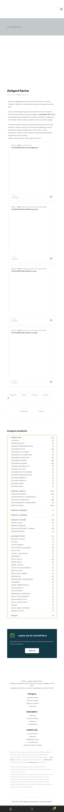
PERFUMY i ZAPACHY (18, 491)
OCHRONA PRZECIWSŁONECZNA (22, 446)
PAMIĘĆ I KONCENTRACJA (20, 585)
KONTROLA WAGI (16, 571)
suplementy (21, 683)
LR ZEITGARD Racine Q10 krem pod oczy (24, 209)
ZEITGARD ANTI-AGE (18, 469)
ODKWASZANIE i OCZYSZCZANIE (22, 579)
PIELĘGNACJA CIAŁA (18, 449)
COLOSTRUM (15, 550)
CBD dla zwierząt (16, 523)
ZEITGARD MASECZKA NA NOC (21, 475)
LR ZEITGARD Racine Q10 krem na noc (23, 271)
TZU (19, 94)
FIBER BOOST (15, 556)
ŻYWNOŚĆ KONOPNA (18, 531)
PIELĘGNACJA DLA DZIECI (20, 452)
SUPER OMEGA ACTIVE (19, 599)
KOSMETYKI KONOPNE (18, 526)
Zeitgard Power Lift (19, 411)
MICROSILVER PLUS (17, 443)
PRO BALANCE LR (17, 588)
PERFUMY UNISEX (17, 505)
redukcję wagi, (33, 762)
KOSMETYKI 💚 (15, 145)
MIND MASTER (16, 576)
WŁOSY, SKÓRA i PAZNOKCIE (20, 608)
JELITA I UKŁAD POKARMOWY (21, 568)
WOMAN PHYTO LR (17, 611)
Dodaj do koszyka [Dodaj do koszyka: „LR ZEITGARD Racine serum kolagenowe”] (51, 197)
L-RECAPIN (15, 440)
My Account (10, 809)
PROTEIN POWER (16, 591)
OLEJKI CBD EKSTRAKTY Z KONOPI (23, 528)
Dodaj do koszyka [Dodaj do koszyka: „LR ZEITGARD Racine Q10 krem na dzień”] (51, 382)
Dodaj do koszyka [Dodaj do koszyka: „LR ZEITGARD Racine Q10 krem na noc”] (51, 320)
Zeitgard (46, 395)
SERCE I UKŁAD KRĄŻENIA (20, 596)
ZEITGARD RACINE (26, 145)
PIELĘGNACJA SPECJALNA (20, 458)
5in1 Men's (14, 542)
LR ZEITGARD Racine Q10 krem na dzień (24, 333)
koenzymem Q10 (45, 114)
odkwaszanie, (48, 759)
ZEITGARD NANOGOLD (18, 478)
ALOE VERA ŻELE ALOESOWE (21, 548)
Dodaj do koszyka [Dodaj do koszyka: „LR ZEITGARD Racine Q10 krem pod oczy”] (51, 258)
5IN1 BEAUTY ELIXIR (18, 539)
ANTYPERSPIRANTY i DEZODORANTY (23, 497)
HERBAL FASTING (17, 565)
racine (24, 395)
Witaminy (14, 605)
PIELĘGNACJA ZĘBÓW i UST (20, 466)
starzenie (35, 395)
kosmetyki (32, 683)
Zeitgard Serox (44, 411)
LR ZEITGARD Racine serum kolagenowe (24, 148)
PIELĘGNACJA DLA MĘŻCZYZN (21, 455)
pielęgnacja (12, 395)
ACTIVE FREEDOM (17, 545)
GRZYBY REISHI (16, 562)
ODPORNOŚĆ (15, 582)
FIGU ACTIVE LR (16, 559)
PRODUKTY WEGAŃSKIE (19, 515)
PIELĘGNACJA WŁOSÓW (19, 463)
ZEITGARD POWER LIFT (19, 481)
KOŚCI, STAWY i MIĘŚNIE (19, 573)
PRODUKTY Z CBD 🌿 (18, 520)
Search (32, 809)
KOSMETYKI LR (11, 94)
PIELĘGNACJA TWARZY (28, 207)
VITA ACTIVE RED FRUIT (19, 602)
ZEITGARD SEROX (17, 486)
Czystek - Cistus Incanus (19, 553)
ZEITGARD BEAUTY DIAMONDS (21, 472)
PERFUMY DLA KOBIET (18, 494)
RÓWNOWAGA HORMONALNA (20, 594)
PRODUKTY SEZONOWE (19, 510)
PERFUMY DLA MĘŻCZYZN (20, 500)
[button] (32, 650)
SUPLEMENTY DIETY (18, 536)
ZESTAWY (14, 616)
